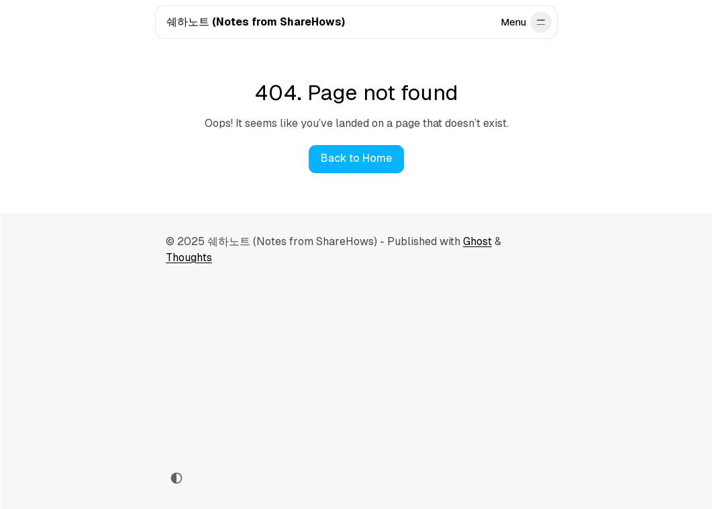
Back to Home (356, 158)
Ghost (477, 241)
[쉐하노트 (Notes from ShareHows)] (255, 22)
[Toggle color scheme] (176, 478)
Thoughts (189, 257)
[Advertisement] (356, 367)
